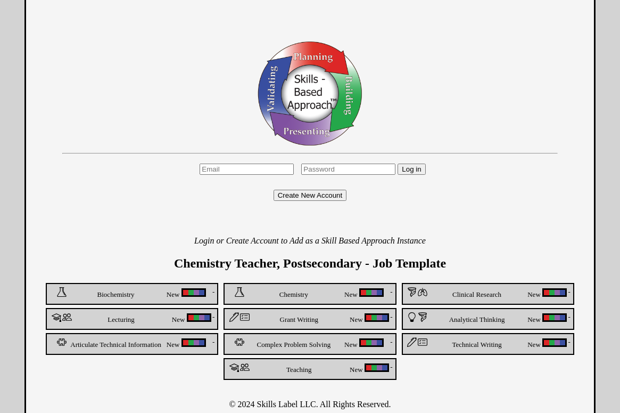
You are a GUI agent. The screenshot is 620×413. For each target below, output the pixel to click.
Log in (411, 169)
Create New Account (310, 195)
